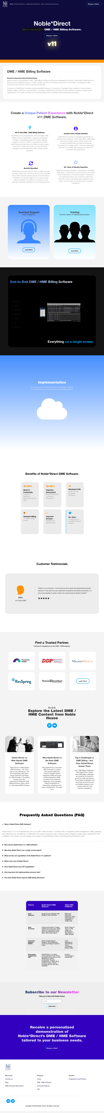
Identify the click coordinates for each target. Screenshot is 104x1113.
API (38, 1089)
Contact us (9, 1079)
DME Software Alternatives (14, 1086)
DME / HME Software (44, 1082)
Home (11, 4)
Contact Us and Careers (52, 4)
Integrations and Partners (33, 4)
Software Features (19, 4)
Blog (43, 4)
